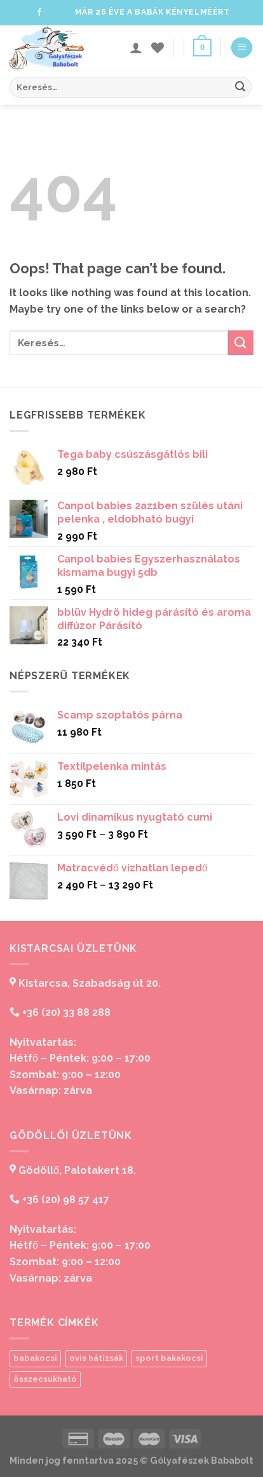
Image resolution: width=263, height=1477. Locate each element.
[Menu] (241, 47)
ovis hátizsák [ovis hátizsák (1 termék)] (96, 1358)
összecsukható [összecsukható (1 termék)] (45, 1379)
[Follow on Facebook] (39, 12)
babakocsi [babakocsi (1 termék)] (35, 1358)
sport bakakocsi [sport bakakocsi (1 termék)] (169, 1358)
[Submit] (240, 87)
